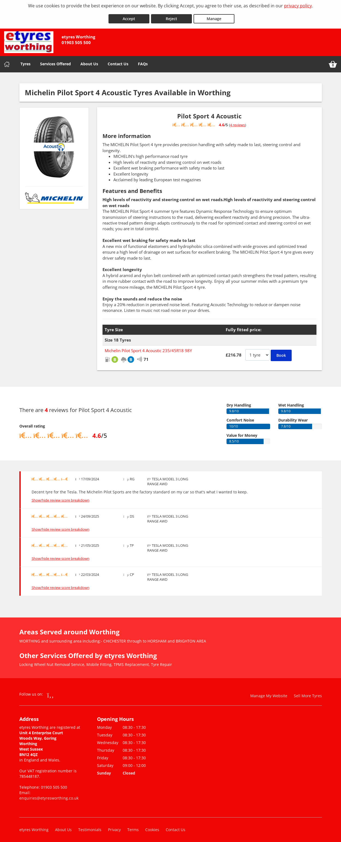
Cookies (152, 826)
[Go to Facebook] (50, 692)
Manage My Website (268, 693)
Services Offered (55, 61)
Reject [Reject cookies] (171, 16)
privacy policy (298, 6)
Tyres (25, 61)
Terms (133, 826)
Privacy (114, 826)
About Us (89, 61)
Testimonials (89, 826)
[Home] (7, 61)
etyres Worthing (34, 826)
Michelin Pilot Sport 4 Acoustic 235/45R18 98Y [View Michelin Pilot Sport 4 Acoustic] (148, 348)
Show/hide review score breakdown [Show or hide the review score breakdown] (60, 498)
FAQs (143, 61)
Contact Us (118, 61)
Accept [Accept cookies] (129, 16)
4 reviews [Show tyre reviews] (237, 122)
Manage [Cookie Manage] (214, 16)
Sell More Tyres (308, 693)
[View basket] (333, 61)
